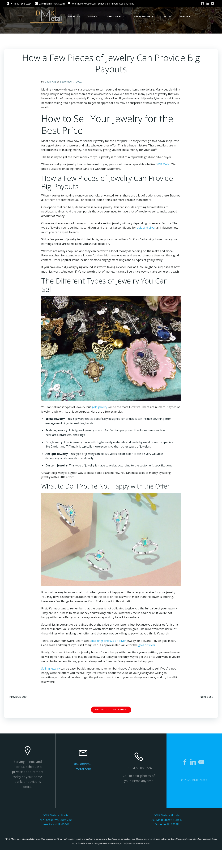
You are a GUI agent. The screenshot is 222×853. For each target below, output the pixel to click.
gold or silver (146, 646)
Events (93, 16)
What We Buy (117, 16)
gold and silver (146, 229)
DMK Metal (163, 165)
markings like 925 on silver (108, 641)
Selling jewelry (50, 669)
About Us (74, 16)
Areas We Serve (145, 16)
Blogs (168, 16)
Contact (184, 16)
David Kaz (50, 83)
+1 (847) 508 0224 (138, 769)
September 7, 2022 (71, 83)
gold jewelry (99, 408)
